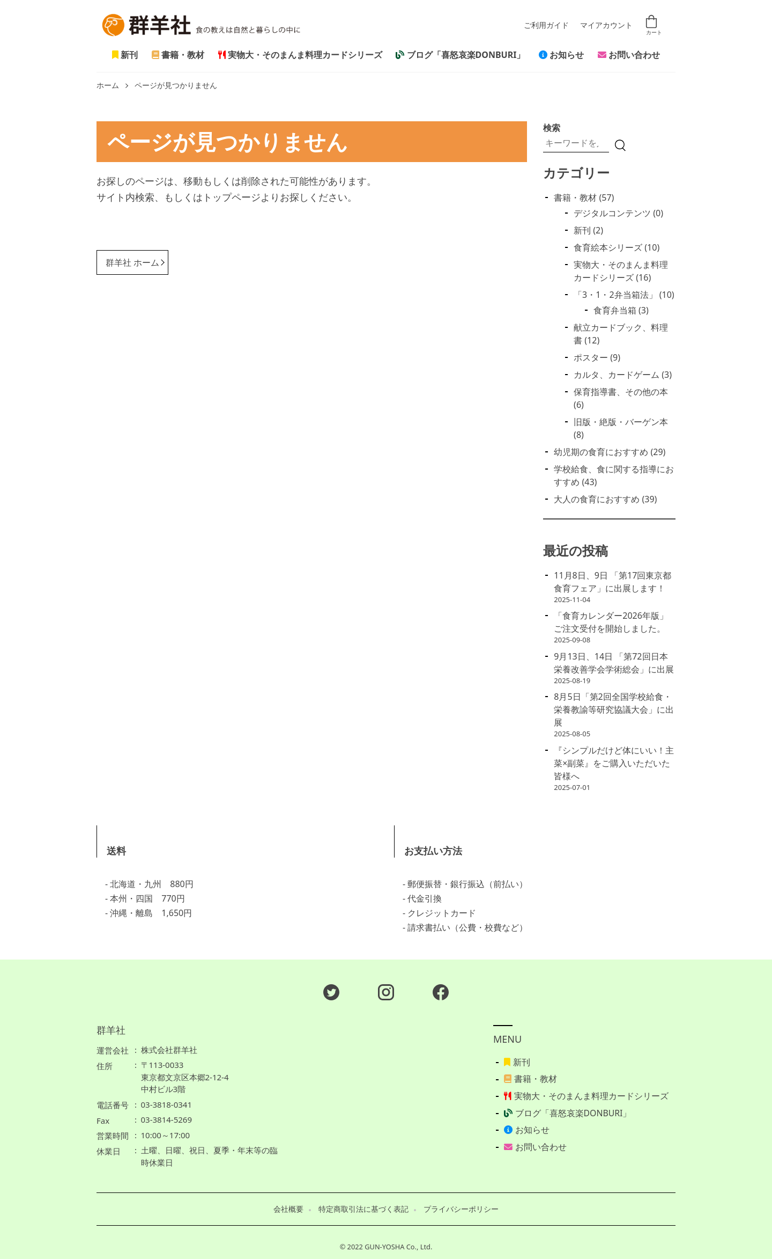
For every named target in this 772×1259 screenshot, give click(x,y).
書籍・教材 (178, 55)
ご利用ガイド (546, 25)
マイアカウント (606, 25)
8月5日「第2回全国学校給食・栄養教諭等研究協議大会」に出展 (614, 709)
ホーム (107, 85)
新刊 (125, 55)
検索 (551, 128)
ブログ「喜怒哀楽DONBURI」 (460, 55)
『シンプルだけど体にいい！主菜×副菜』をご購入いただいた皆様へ (614, 763)
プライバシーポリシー (461, 1209)
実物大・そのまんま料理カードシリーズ (300, 55)
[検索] (620, 145)
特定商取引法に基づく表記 (363, 1209)
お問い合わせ (629, 55)
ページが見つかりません (176, 85)
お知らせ (561, 55)
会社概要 (288, 1209)
